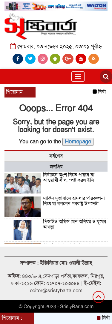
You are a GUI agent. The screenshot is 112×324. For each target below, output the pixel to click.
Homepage (78, 141)
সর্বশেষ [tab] (56, 156)
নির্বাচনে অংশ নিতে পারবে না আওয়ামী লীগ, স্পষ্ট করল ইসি (68, 177)
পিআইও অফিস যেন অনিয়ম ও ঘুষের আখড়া (74, 224)
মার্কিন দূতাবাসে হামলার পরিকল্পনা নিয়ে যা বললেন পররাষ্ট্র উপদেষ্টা (74, 201)
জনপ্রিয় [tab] (56, 167)
